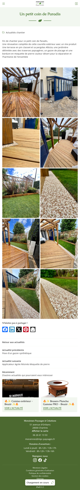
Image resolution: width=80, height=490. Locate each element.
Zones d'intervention (40, 481)
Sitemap (40, 478)
